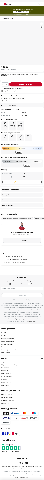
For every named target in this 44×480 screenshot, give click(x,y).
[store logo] (9, 4)
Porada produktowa (23, 182)
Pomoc (3, 335)
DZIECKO (21, 11)
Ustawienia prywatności (8, 466)
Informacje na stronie (10, 391)
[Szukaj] (39, 4)
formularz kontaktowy (21, 320)
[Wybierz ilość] (5, 84)
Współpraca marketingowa (10, 365)
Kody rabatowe (6, 377)
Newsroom (5, 385)
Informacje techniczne (10, 190)
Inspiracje (4, 382)
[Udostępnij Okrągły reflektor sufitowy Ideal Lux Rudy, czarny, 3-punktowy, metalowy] (41, 27)
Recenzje (5, 200)
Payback (4, 379)
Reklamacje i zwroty (8, 341)
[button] (41, 23)
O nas (3, 362)
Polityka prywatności (8, 400)
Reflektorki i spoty (8, 18)
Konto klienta (5, 353)
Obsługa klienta (8, 329)
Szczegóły (6, 195)
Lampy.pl (5, 358)
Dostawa (4, 347)
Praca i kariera (6, 374)
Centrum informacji (7, 394)
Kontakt (4, 332)
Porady (11, 382)
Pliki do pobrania (8, 205)
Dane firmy (5, 403)
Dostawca (5, 429)
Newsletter (5, 368)
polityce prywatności (31, 321)
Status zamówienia (7, 338)
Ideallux (24, 112)
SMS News (4, 371)
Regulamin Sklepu (7, 397)
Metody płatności (7, 344)
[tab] (22, 341)
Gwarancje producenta (9, 350)
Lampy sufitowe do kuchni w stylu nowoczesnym (17, 218)
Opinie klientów (8, 440)
